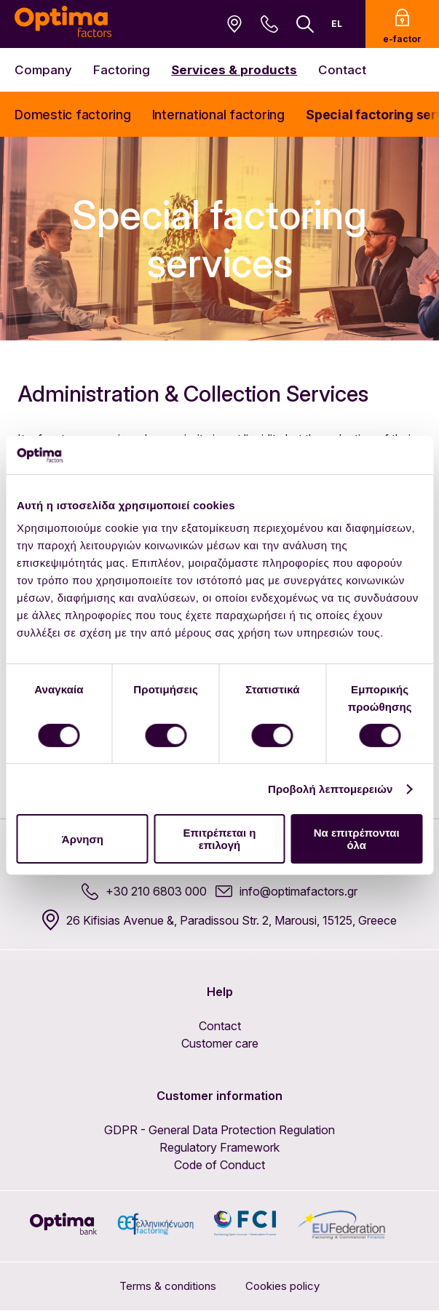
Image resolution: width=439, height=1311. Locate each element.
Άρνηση (82, 839)
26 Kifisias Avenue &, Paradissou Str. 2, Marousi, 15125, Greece (219, 920)
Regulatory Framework (219, 1147)
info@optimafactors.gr (286, 891)
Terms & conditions (167, 1286)
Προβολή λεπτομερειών (330, 789)
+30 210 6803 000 (144, 891)
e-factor (402, 26)
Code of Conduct (219, 1164)
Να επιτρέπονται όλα (357, 838)
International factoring (218, 114)
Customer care (219, 1043)
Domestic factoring (73, 114)
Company (43, 70)
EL (336, 23)
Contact (342, 70)
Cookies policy (282, 1286)
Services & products (234, 70)
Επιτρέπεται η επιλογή (219, 838)
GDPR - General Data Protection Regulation (219, 1130)
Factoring (121, 70)
